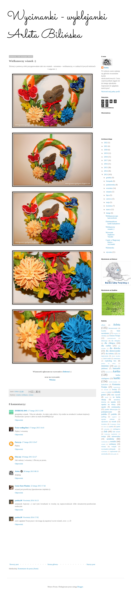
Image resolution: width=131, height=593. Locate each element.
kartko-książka (113, 382)
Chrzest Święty (114, 336)
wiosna (31, 395)
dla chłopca (109, 343)
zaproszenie (114, 451)
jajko (115, 366)
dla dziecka (115, 348)
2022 (106, 143)
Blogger (80, 587)
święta (103, 436)
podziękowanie (106, 412)
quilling (103, 417)
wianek (18, 395)
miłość (109, 392)
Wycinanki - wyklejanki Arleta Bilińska (56, 26)
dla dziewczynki (113, 351)
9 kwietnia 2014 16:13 (31, 500)
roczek (114, 422)
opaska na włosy (108, 404)
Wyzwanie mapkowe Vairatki (110, 235)
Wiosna (52, 380)
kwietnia (109, 206)
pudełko (114, 414)
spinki (118, 426)
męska (103, 392)
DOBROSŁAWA (21, 411)
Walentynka (110, 248)
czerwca (109, 199)
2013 (106, 174)
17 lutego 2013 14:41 (36, 428)
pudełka (104, 414)
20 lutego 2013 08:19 (30, 471)
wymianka (104, 451)
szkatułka (106, 429)
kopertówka (117, 387)
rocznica (104, 424)
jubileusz (104, 368)
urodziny (110, 439)
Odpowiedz (19, 420)
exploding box (110, 361)
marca (108, 209)
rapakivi (114, 417)
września (109, 188)
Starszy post (91, 564)
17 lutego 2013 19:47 (29, 442)
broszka (115, 333)
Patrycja (18, 442)
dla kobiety (110, 354)
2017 (106, 160)
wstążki (114, 446)
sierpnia (109, 192)
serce (104, 426)
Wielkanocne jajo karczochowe (112, 217)
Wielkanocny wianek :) (110, 228)
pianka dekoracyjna (111, 409)
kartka (116, 371)
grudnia (109, 178)
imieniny (105, 366)
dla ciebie (106, 346)
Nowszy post (14, 564)
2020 (106, 150)
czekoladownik (111, 338)
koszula (106, 389)
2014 (106, 171)
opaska (113, 402)
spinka (111, 426)
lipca (108, 195)
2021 (106, 146)
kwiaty (114, 389)
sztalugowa (116, 429)
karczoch (108, 372)
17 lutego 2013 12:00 (35, 411)
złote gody (113, 454)
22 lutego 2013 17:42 (38, 486)
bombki (103, 331)
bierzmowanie (113, 328)
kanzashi (116, 368)
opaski (103, 407)
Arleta (17, 471)
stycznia (109, 252)
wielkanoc (24, 395)
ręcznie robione (108, 419)
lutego (108, 213)
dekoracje (104, 341)
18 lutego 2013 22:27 (29, 457)
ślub (105, 431)
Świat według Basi (22, 428)
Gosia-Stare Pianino (22, 486)
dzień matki (107, 358)
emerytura (117, 358)
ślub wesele (116, 432)
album (103, 325)
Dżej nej (18, 457)
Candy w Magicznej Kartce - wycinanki (113, 242)
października (111, 185)
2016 (106, 164)
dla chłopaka (115, 341)
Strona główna (52, 564)
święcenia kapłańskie (110, 434)
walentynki (104, 441)
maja (108, 202)
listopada (109, 181)
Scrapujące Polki (115, 424)
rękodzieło (104, 422)
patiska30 (18, 500)
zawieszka (104, 454)
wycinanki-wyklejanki (108, 449)
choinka (103, 336)
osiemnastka (115, 407)
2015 (106, 167)
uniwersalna (116, 436)
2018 (106, 157)
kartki (117, 378)
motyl (106, 397)
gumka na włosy (108, 363)
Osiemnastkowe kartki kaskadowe (113, 223)
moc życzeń (115, 395)
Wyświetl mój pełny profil (110, 92)
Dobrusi (66, 372)
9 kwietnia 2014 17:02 (31, 517)
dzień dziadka (116, 356)
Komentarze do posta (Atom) (28, 569)
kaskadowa (104, 384)
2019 (106, 153)
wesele (113, 441)
